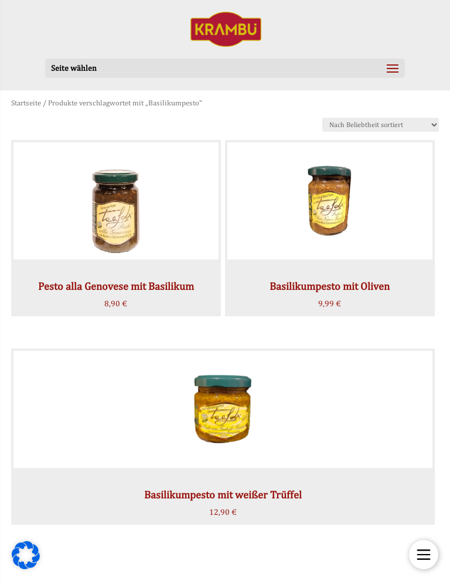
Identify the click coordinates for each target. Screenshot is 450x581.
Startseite (26, 102)
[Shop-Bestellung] (380, 125)
